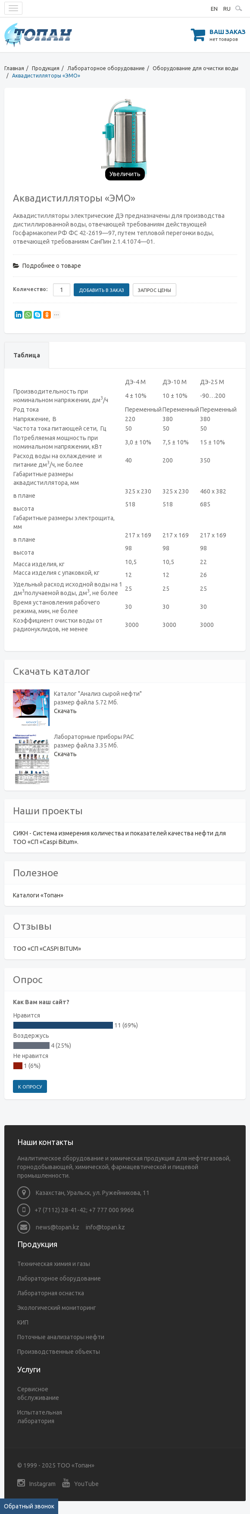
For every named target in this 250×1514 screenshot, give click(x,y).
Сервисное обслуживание (38, 1393)
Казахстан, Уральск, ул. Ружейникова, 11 (83, 1192)
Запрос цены (154, 290)
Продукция (45, 68)
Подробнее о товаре (47, 265)
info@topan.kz (105, 1227)
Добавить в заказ (101, 290)
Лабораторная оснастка (50, 1293)
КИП (22, 1322)
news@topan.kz (48, 1227)
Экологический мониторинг (56, 1307)
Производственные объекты (58, 1351)
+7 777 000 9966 (111, 1210)
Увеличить (125, 174)
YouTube (80, 1482)
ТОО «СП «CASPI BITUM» (47, 948)
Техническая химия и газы (53, 1263)
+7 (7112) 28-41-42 (60, 1210)
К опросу (30, 1086)
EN (214, 9)
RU (227, 9)
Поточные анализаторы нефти (60, 1337)
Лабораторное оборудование (106, 68)
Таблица (26, 355)
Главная (14, 68)
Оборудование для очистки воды (195, 68)
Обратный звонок (29, 1506)
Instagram (36, 1482)
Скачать (65, 710)
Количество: (30, 289)
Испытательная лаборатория (39, 1416)
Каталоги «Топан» (38, 895)
